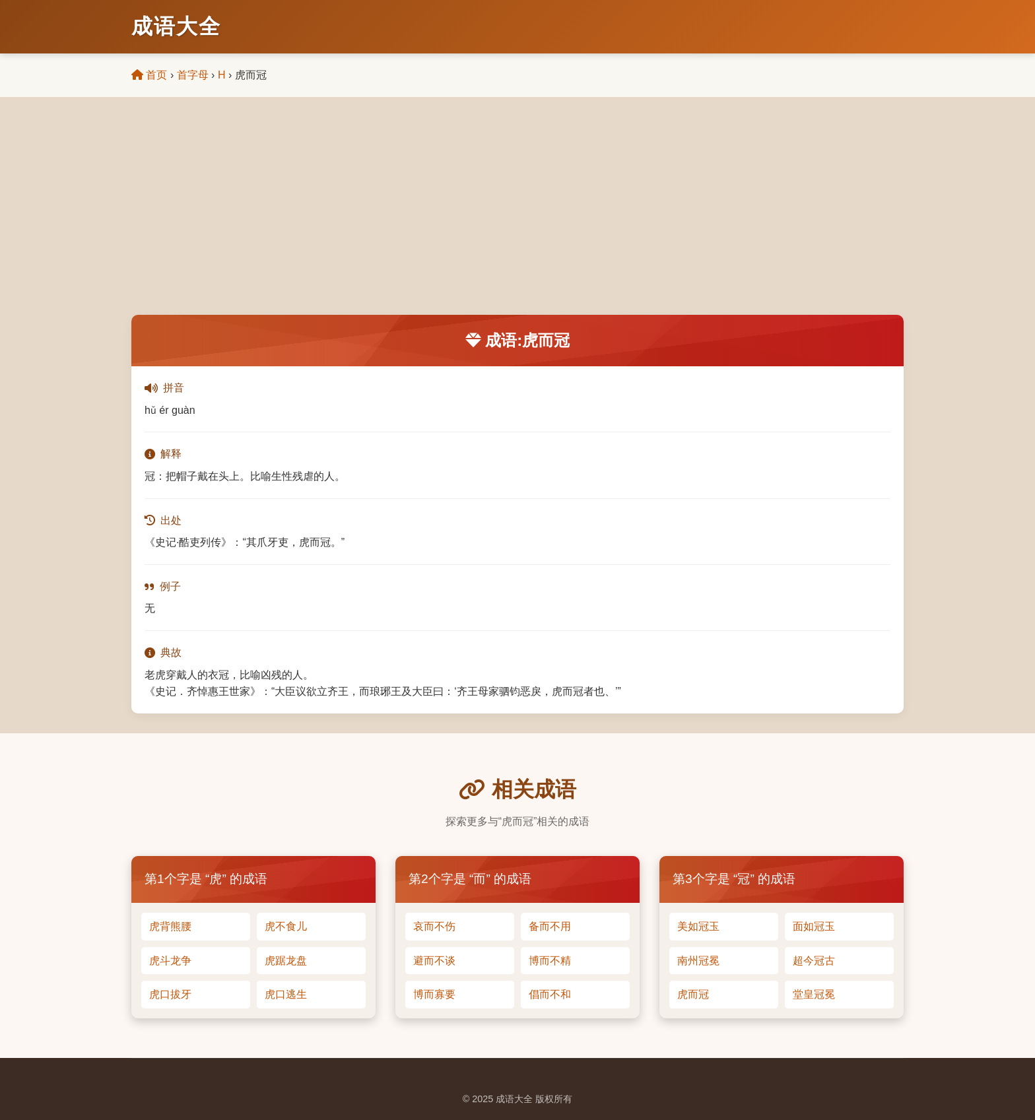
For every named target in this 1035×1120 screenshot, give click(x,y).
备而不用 (550, 926)
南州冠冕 (698, 960)
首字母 (193, 75)
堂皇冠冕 (814, 994)
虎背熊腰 (170, 926)
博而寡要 (434, 994)
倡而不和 (550, 994)
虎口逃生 (286, 994)
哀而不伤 (434, 926)
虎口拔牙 (170, 994)
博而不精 (550, 960)
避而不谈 (434, 960)
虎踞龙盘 (286, 960)
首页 (149, 75)
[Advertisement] (517, 215)
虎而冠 (693, 994)
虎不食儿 (286, 926)
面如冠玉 (814, 926)
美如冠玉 (698, 926)
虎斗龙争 (170, 960)
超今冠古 (814, 960)
